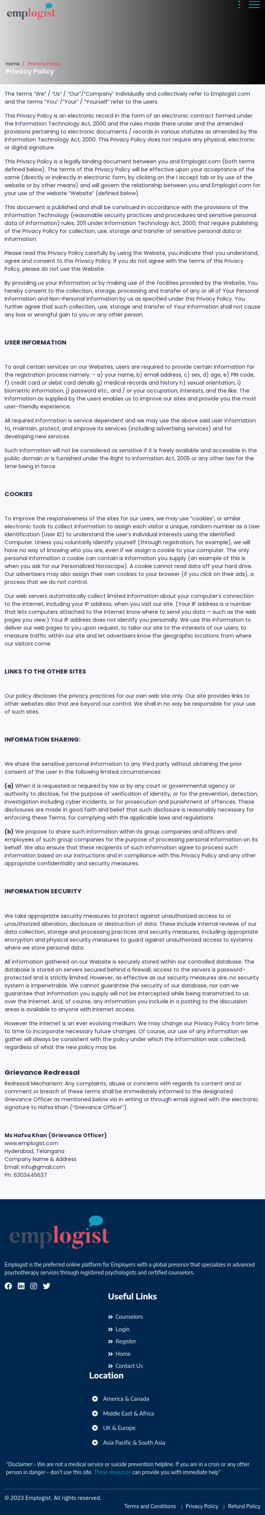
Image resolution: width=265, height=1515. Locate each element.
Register (126, 1341)
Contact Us (129, 1365)
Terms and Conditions (150, 1506)
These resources (113, 1472)
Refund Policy (244, 1506)
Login (123, 1329)
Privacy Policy (202, 1506)
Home (12, 64)
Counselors (129, 1316)
